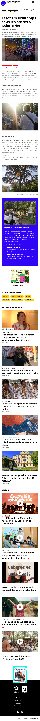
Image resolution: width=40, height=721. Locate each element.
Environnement (29, 299)
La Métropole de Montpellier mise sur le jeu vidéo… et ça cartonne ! (17, 521)
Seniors (3, 332)
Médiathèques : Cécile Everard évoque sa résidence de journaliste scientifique (18, 337)
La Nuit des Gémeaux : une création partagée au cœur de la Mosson (19, 442)
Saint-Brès (15, 64)
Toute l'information (21, 706)
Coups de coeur (5, 368)
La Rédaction (34, 718)
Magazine (18, 700)
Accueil (4, 10)
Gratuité (28, 296)
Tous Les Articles (13, 10)
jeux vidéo (7, 515)
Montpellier (6, 299)
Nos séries (18, 703)
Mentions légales (23, 718)
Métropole (5, 296)
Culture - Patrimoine (7, 64)
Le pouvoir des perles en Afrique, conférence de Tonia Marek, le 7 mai (19, 406)
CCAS (8, 332)
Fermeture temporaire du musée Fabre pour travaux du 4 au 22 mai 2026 (19, 478)
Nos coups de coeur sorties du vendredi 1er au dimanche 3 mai (19, 588)
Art (2, 401)
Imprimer (14, 29)
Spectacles (4, 437)
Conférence (8, 401)
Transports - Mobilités (16, 296)
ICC (2, 515)
